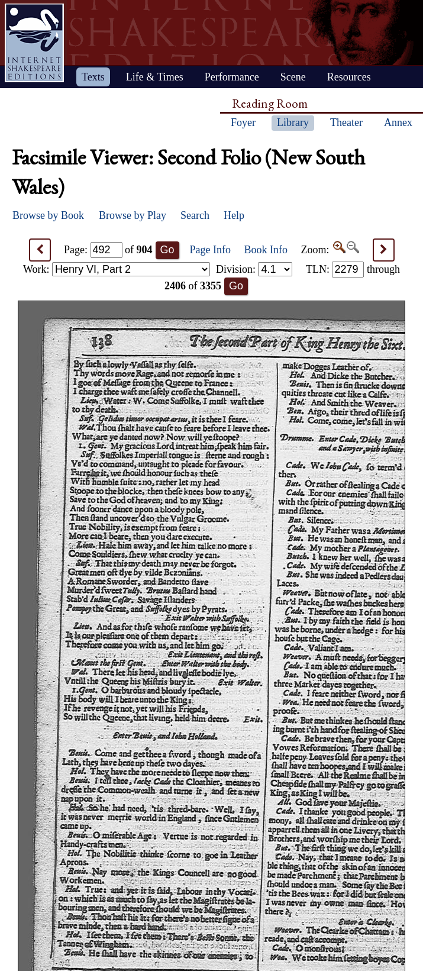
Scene (293, 77)
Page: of (108, 250)
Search (194, 215)
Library (293, 122)
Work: (116, 269)
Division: (254, 269)
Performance (232, 77)
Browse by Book (48, 215)
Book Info (266, 250)
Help (234, 215)
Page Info (210, 250)
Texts (93, 77)
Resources (349, 77)
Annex (398, 122)
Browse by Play (132, 215)
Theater (346, 122)
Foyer (243, 122)
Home (34, 43)
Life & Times (154, 77)
